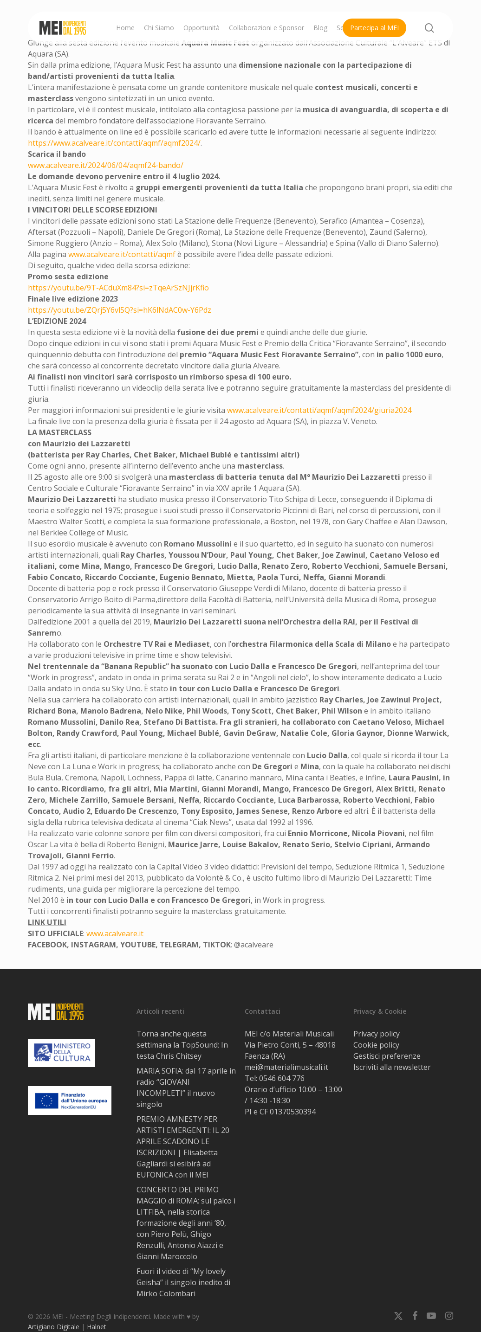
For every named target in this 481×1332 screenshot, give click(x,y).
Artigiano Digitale (53, 1326)
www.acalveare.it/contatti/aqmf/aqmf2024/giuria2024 (319, 410)
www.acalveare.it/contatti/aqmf (122, 254)
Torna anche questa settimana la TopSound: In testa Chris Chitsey (182, 1045)
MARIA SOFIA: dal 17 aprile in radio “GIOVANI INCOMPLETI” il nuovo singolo (186, 1087)
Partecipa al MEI (374, 27)
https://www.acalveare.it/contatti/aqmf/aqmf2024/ (114, 143)
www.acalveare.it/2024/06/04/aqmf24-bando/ (105, 165)
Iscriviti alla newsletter (392, 1067)
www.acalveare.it (114, 933)
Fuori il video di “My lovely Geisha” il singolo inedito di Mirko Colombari (183, 1282)
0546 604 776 (282, 1078)
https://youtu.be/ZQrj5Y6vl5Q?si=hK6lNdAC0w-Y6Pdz (119, 310)
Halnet (96, 1326)
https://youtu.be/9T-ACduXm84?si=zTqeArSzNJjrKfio (118, 288)
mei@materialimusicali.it (286, 1067)
